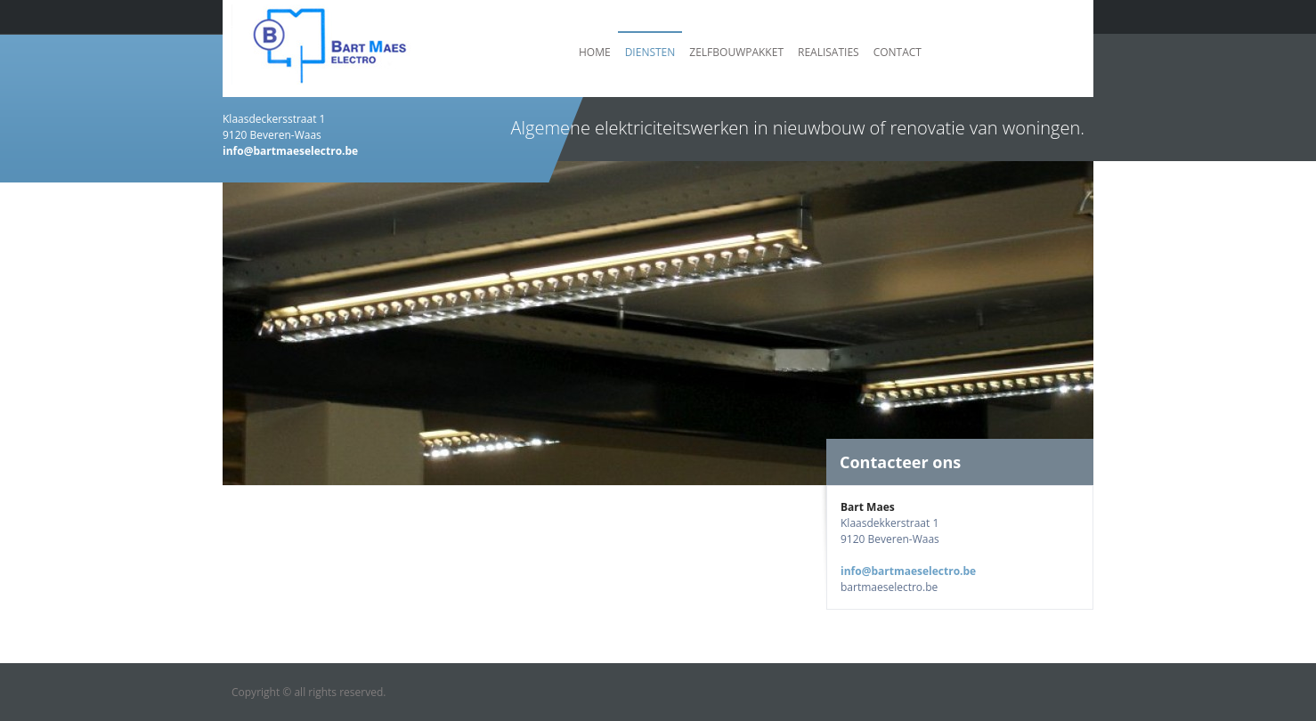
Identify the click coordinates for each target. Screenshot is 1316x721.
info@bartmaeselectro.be (908, 571)
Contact (897, 52)
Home (595, 52)
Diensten (650, 52)
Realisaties (828, 52)
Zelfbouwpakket (736, 52)
